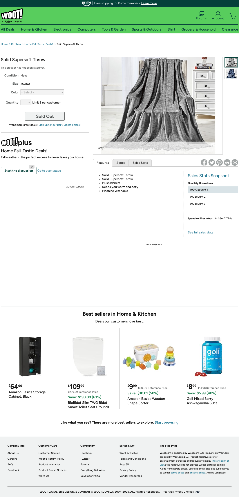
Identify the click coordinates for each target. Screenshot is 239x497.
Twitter (84, 458)
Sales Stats (140, 163)
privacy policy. (198, 472)
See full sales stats (200, 232)
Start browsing (167, 422)
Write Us (43, 475)
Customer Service (49, 453)
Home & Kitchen (11, 44)
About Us (13, 453)
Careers (12, 458)
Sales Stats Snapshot (208, 175)
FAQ (10, 464)
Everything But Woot (93, 470)
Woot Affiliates (129, 453)
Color (14, 92)
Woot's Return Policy (51, 458)
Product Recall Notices (52, 470)
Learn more (149, 3)
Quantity (12, 102)
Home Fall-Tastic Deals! (38, 44)
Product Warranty (49, 464)
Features (103, 163)
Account (218, 15)
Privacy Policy (128, 470)
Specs (120, 163)
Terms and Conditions (133, 458)
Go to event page (49, 171)
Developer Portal (90, 475)
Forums (201, 15)
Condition (11, 75)
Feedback (13, 470)
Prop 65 (124, 464)
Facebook (86, 453)
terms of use (177, 472)
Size (15, 84)
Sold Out (45, 116)
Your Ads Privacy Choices (178, 491)
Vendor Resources (131, 475)
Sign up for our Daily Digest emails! (60, 124)
